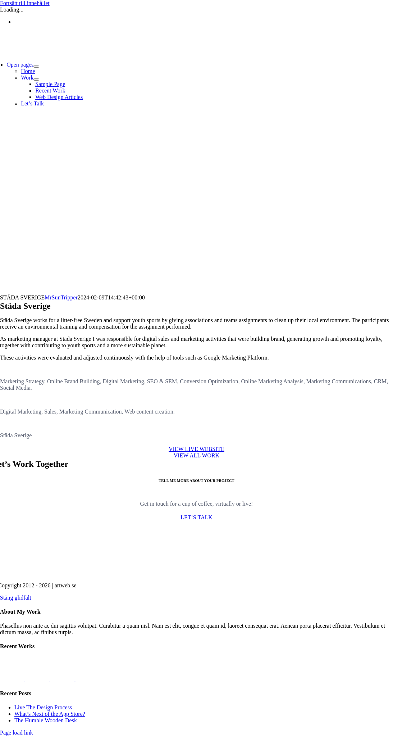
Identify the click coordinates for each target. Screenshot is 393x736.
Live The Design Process (43, 707)
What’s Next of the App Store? (49, 714)
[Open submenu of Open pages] (36, 67)
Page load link (16, 733)
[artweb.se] (197, 573)
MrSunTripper (61, 297)
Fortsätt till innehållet (25, 3)
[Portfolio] (197, 455)
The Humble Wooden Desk (45, 720)
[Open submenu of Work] (36, 79)
